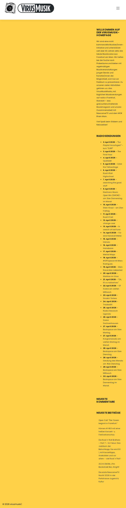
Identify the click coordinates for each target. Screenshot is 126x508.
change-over (109, 223)
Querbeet (107, 161)
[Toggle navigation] (117, 8)
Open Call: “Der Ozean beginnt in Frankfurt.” (109, 422)
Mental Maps (109, 254)
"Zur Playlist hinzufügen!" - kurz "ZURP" (113, 145)
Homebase (108, 248)
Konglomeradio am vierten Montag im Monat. (112, 342)
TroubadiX (107, 304)
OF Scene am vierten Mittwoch (112, 289)
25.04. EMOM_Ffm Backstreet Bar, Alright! (109, 465)
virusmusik (15, 504)
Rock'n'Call (108, 217)
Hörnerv (106, 242)
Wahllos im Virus (111, 276)
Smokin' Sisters (110, 298)
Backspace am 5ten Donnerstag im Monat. (112, 382)
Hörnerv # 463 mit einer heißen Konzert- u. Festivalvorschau (109, 431)
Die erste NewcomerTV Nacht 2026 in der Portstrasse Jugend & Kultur (109, 477)
